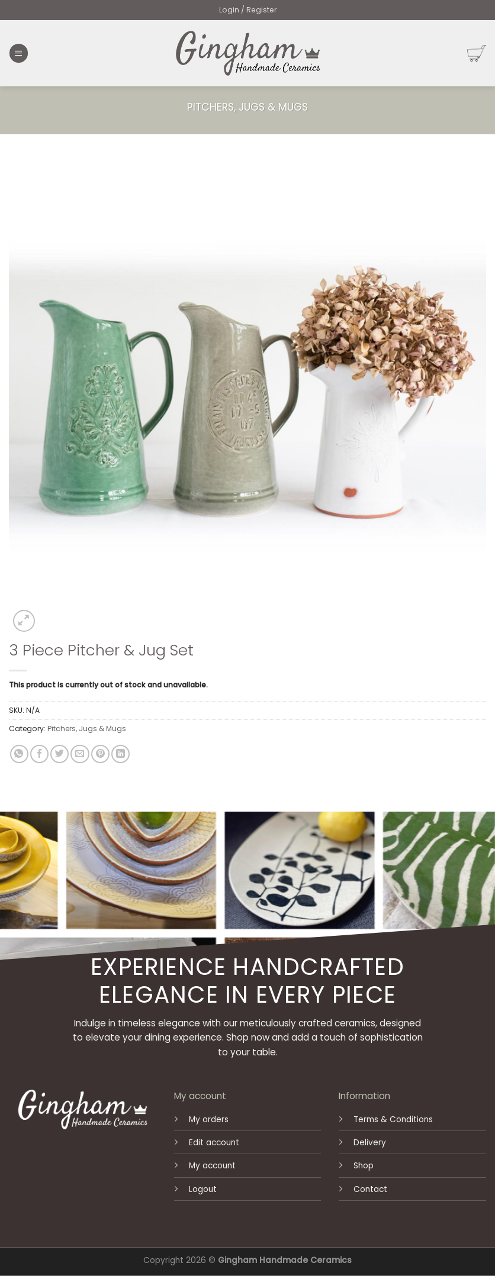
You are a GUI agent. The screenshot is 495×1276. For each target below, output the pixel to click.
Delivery (369, 1142)
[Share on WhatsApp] (19, 754)
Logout (203, 1189)
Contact (370, 1189)
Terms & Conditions (393, 1119)
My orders (209, 1119)
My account (212, 1165)
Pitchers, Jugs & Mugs (247, 107)
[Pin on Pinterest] (100, 754)
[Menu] (18, 53)
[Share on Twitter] (59, 754)
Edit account (214, 1142)
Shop (363, 1165)
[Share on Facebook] (39, 754)
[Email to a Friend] (79, 754)
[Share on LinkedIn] (120, 754)
